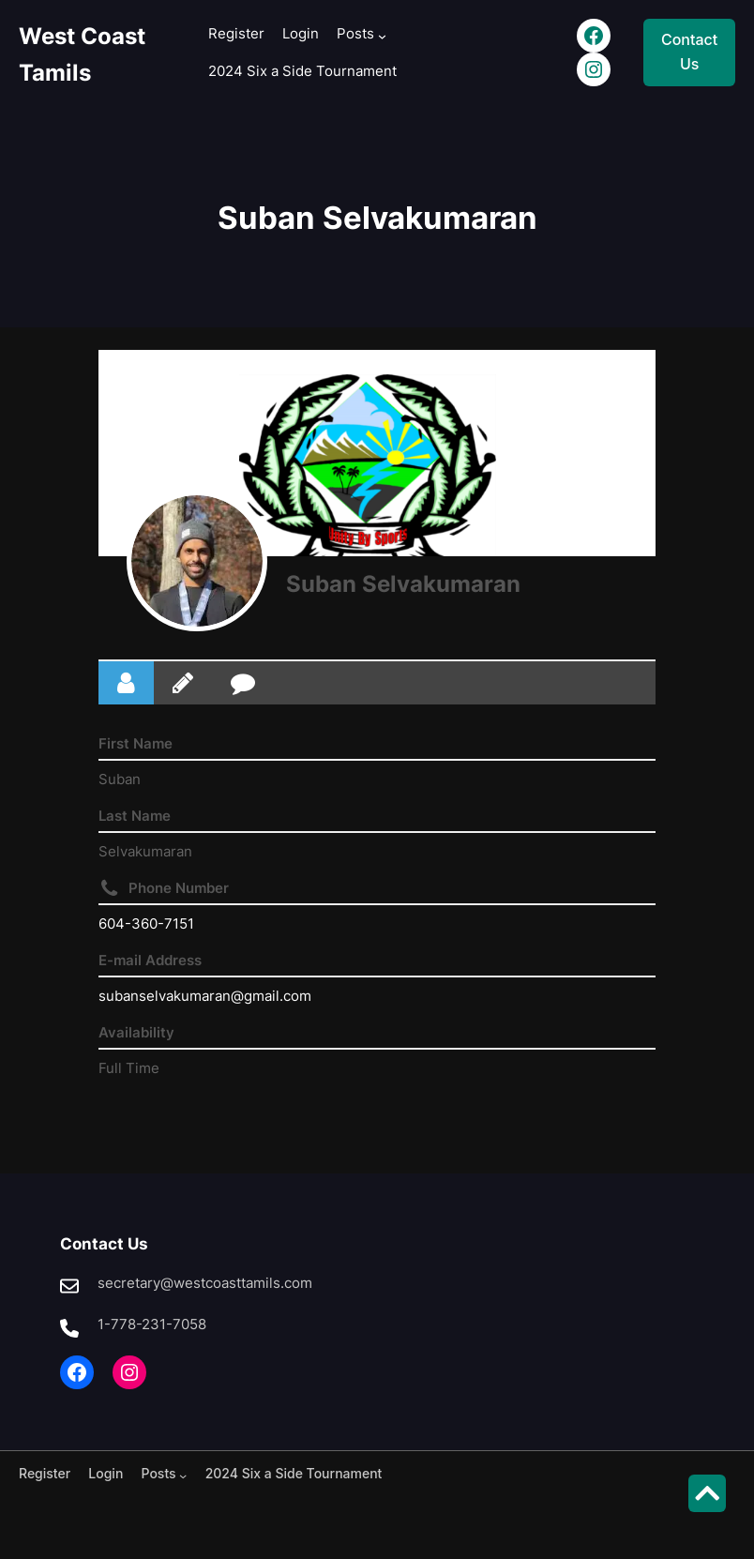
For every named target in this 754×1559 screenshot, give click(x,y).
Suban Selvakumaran (403, 584)
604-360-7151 (146, 923)
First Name (135, 743)
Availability (136, 1032)
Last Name (134, 816)
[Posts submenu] (382, 36)
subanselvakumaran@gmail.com (204, 996)
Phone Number (178, 888)
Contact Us (689, 51)
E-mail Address (150, 960)
